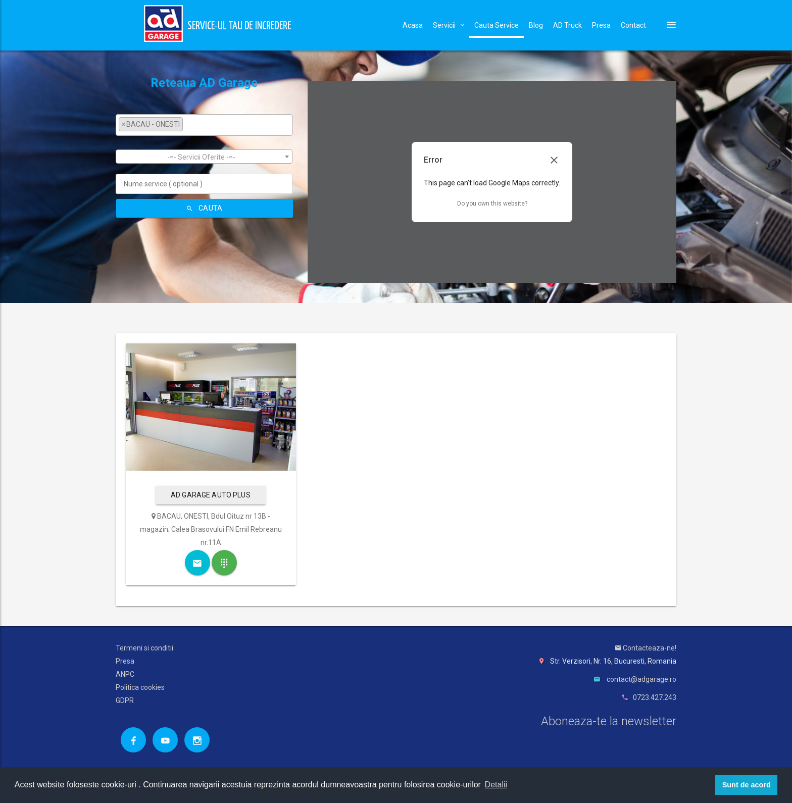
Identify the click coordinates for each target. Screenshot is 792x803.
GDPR (125, 700)
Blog (536, 25)
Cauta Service (496, 25)
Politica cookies (140, 687)
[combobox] (204, 125)
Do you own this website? (492, 203)
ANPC (125, 674)
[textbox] (188, 124)
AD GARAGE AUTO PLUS (211, 495)
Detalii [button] (496, 784)
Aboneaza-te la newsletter (608, 721)
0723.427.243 (654, 697)
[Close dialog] (554, 160)
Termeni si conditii (144, 648)
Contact (633, 25)
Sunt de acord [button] (746, 785)
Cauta (204, 208)
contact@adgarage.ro (641, 679)
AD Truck (567, 25)
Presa (601, 25)
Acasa (413, 25)
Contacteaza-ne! (645, 648)
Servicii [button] (448, 25)
